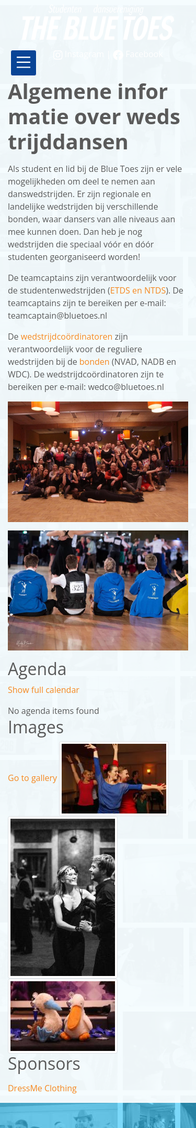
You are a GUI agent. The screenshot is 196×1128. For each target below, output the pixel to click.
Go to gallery (32, 778)
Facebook (138, 54)
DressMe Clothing (42, 1088)
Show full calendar (43, 690)
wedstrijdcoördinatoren (67, 336)
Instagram (79, 54)
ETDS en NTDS (138, 290)
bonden (95, 361)
